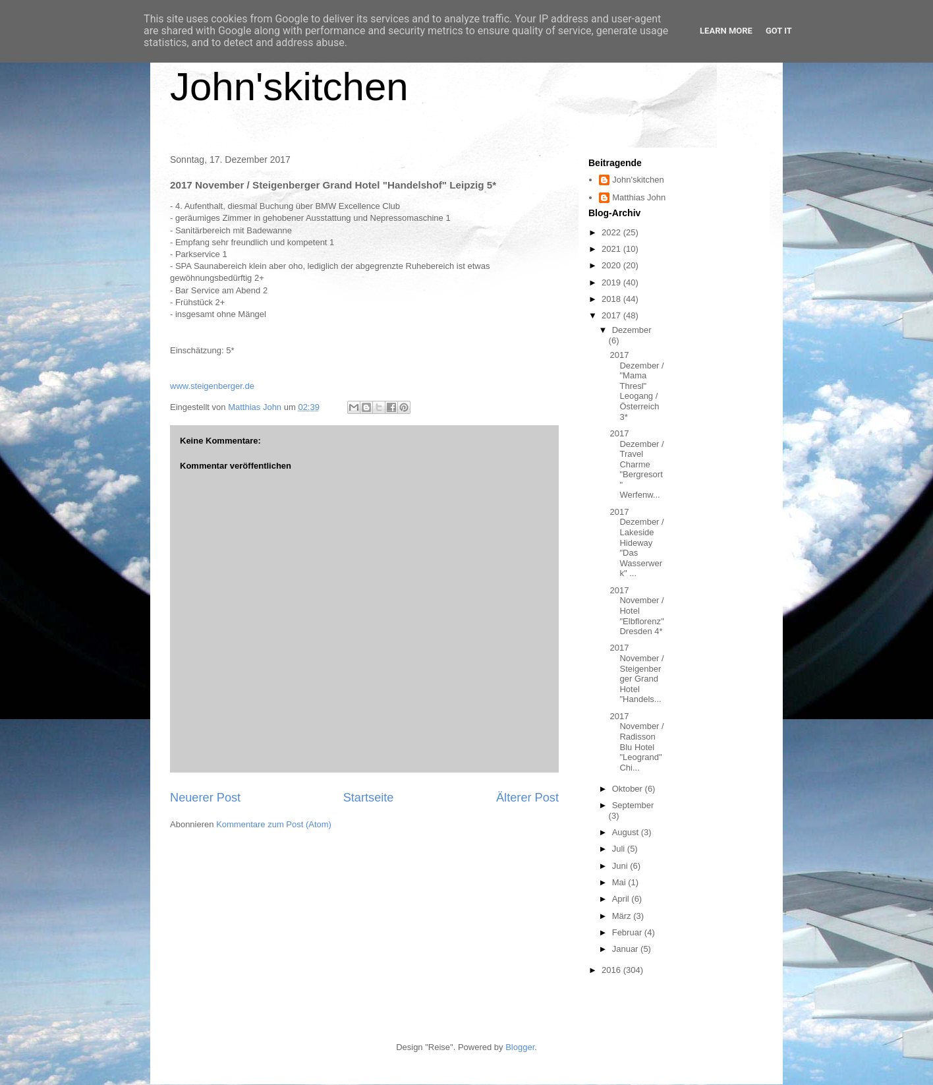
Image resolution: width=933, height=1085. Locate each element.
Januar (626, 949)
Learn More (726, 31)
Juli (619, 849)
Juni (621, 866)
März (623, 916)
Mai (620, 882)
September (633, 805)
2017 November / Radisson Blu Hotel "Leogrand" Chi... (636, 742)
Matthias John (638, 197)
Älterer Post (527, 797)
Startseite (368, 797)
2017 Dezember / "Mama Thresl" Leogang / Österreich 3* (636, 386)
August (626, 832)
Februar (628, 932)
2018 (612, 299)
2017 (612, 315)
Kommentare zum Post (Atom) (273, 824)
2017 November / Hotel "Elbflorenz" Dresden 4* (636, 610)
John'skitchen (289, 87)
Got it (779, 31)
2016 (612, 970)
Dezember (632, 330)
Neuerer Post (205, 797)
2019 (612, 282)
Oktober (628, 789)
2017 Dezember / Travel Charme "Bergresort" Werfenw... (636, 464)
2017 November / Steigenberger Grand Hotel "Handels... (636, 673)
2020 (612, 265)
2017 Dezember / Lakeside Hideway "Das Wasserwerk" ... (636, 543)
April (622, 899)
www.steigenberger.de (212, 386)
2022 (612, 232)
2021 (612, 249)
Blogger (519, 1047)
